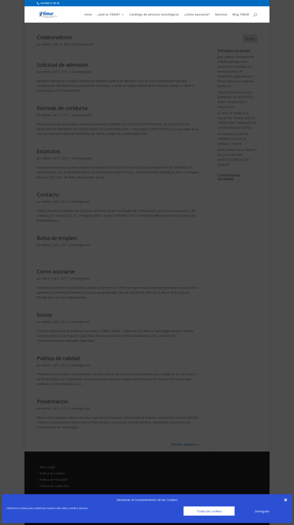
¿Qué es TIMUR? (108, 14)
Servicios (221, 14)
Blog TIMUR (241, 14)
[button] (286, 500)
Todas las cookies (209, 511)
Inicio (88, 14)
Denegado (262, 511)
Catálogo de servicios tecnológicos (154, 14)
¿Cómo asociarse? (197, 14)
